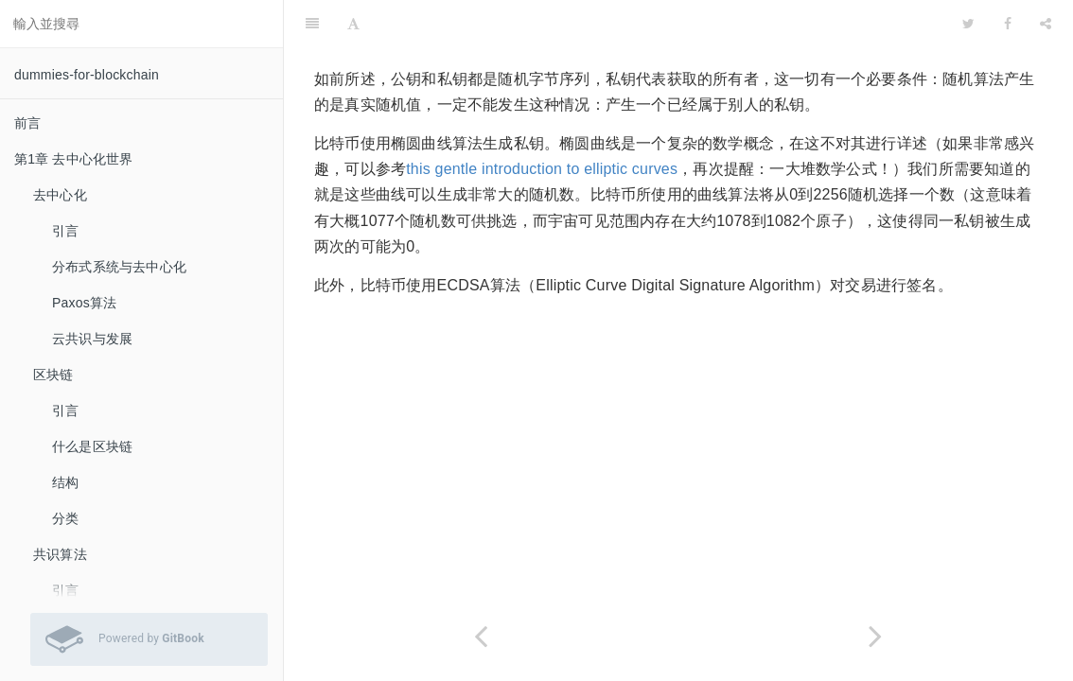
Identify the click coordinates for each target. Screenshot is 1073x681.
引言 (65, 230)
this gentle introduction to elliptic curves (541, 169)
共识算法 (60, 554)
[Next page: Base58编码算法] (875, 636)
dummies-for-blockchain (86, 74)
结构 (65, 482)
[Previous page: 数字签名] (481, 636)
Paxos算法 (84, 302)
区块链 (53, 374)
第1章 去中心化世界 (73, 158)
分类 (65, 518)
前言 (27, 123)
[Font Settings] (353, 23)
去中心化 (60, 194)
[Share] (1045, 23)
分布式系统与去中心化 (119, 266)
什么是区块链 (92, 446)
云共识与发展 (92, 338)
